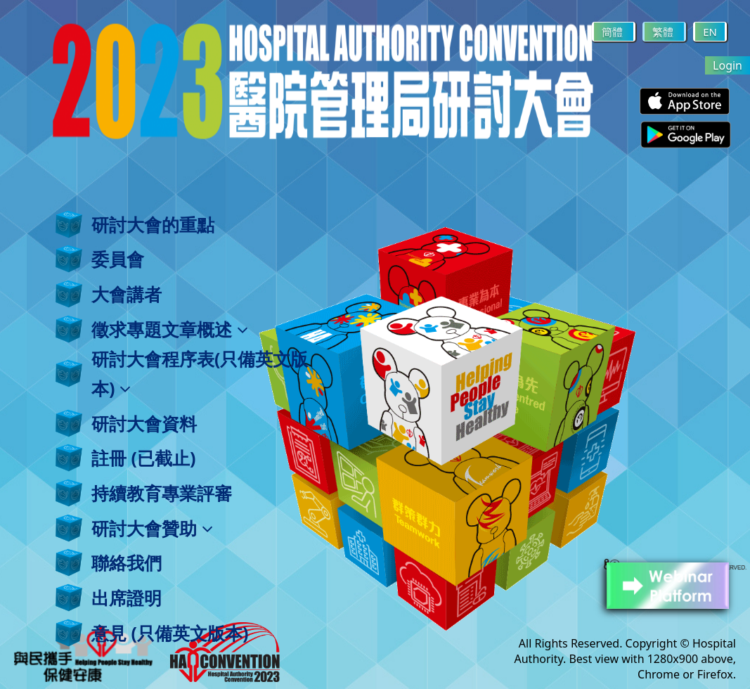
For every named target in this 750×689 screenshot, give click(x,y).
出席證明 (126, 598)
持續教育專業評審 (161, 493)
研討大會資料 (144, 423)
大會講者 (126, 294)
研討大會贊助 (152, 528)
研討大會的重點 (152, 224)
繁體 (664, 32)
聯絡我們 (126, 562)
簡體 (614, 32)
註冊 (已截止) (143, 458)
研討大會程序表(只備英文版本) (199, 373)
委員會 (117, 259)
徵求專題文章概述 (169, 329)
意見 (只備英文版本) (169, 633)
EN (710, 32)
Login (727, 65)
